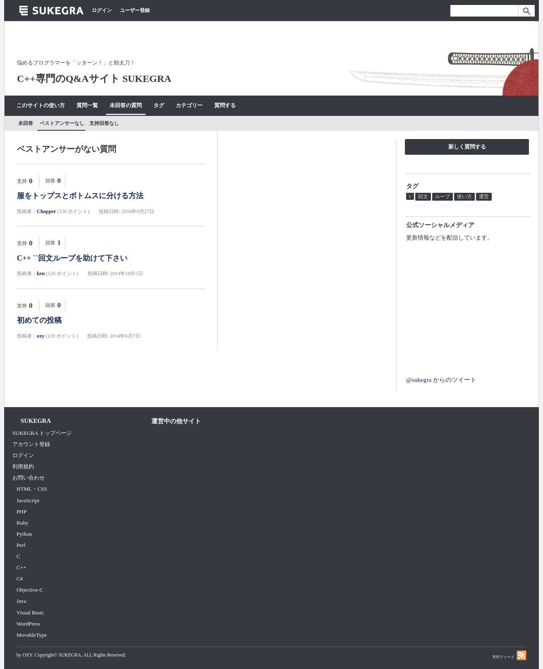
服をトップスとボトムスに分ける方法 (80, 196)
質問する (225, 105)
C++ (21, 567)
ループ (442, 196)
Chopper (46, 211)
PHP (21, 511)
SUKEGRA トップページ (42, 433)
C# (20, 578)
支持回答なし (104, 123)
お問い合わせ (28, 478)
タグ (158, 105)
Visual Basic (30, 612)
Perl (21, 545)
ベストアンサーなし (62, 123)
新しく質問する (467, 147)
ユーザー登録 (135, 10)
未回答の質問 (126, 105)
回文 (423, 196)
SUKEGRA (70, 654)
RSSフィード (509, 655)
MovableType (32, 635)
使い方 (464, 196)
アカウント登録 (31, 444)
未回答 (25, 123)
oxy (40, 336)
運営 (484, 196)
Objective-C (30, 590)
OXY (27, 654)
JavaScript (28, 500)
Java (21, 601)
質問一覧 (87, 105)
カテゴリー (189, 105)
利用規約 (23, 466)
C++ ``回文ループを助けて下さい (72, 258)
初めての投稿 (39, 320)
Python (24, 534)
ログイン (102, 10)
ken (41, 273)
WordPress (28, 624)
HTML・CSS (32, 489)
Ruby (23, 523)
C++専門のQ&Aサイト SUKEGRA (94, 78)
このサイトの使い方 (41, 105)
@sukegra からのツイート (441, 379)
